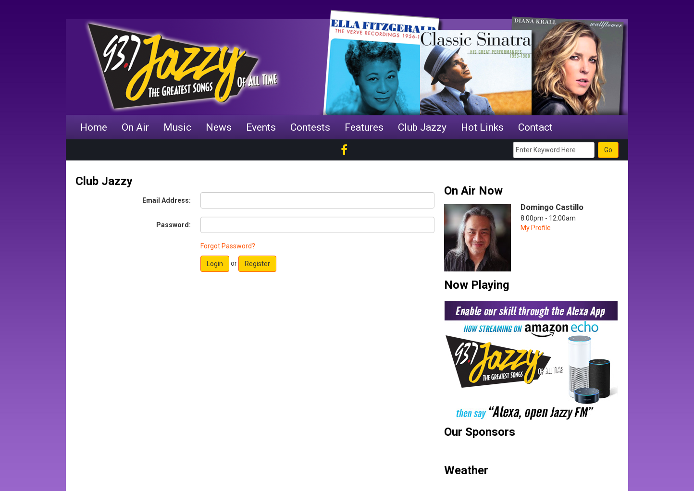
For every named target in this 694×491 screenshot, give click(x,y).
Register (257, 264)
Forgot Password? (227, 246)
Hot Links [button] (482, 127)
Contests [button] (310, 127)
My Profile (535, 228)
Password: (173, 225)
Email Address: (166, 200)
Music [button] (177, 127)
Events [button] (261, 127)
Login (215, 264)
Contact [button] (535, 127)
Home (93, 127)
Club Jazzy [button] (422, 127)
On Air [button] (135, 127)
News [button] (219, 127)
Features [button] (364, 127)
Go (608, 150)
